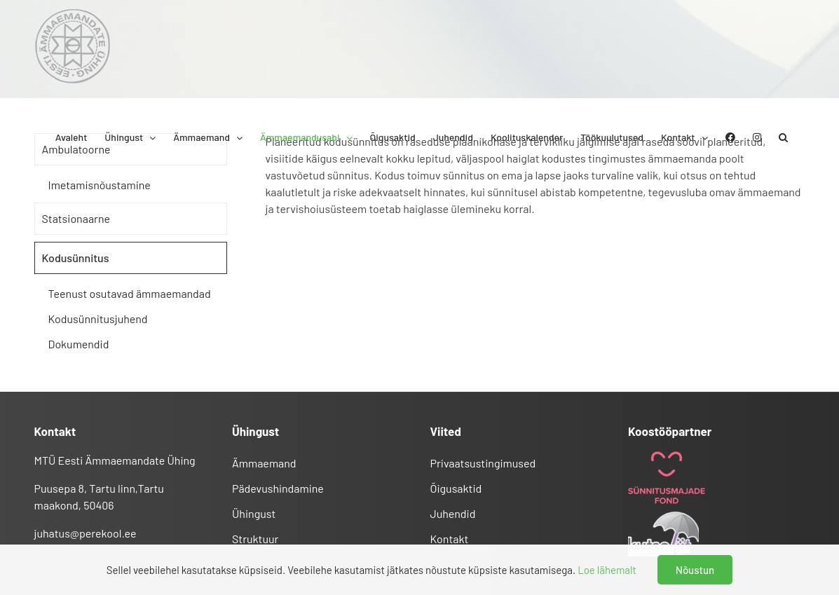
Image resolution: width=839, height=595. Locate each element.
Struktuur (255, 538)
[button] (783, 137)
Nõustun (695, 569)
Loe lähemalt (607, 569)
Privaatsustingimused (483, 463)
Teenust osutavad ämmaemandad (129, 293)
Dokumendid (78, 343)
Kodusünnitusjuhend (98, 318)
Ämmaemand (264, 463)
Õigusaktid (456, 488)
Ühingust (253, 513)
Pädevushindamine (278, 488)
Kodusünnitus (75, 257)
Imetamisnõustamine (99, 184)
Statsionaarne (76, 218)
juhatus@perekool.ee (85, 533)
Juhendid (453, 513)
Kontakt (449, 538)
